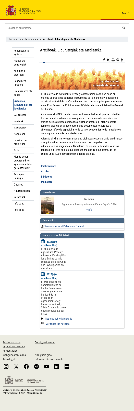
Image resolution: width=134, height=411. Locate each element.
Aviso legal (9, 359)
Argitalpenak (20, 115)
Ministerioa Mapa (29, 39)
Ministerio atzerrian (19, 72)
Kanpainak (19, 134)
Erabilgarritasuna (45, 342)
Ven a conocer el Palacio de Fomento (64, 226)
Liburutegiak (20, 127)
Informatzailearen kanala (49, 359)
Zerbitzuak (19, 197)
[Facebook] (104, 60)
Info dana (19, 203)
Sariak (17, 150)
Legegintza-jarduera (20, 82)
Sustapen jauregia (19, 176)
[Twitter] (109, 60)
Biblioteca (46, 176)
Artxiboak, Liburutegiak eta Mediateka (23, 105)
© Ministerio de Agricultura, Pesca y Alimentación (14, 346)
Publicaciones (48, 166)
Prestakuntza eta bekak (23, 93)
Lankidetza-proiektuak (20, 142)
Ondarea (18, 184)
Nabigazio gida (43, 354)
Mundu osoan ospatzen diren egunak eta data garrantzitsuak (23, 162)
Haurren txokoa (22, 190)
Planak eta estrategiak (20, 62)
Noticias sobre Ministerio (58, 318)
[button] (125, 9)
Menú (125, 13)
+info (89, 209)
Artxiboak (18, 121)
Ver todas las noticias (55, 324)
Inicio (12, 39)
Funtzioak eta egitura (21, 52)
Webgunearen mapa (14, 354)
